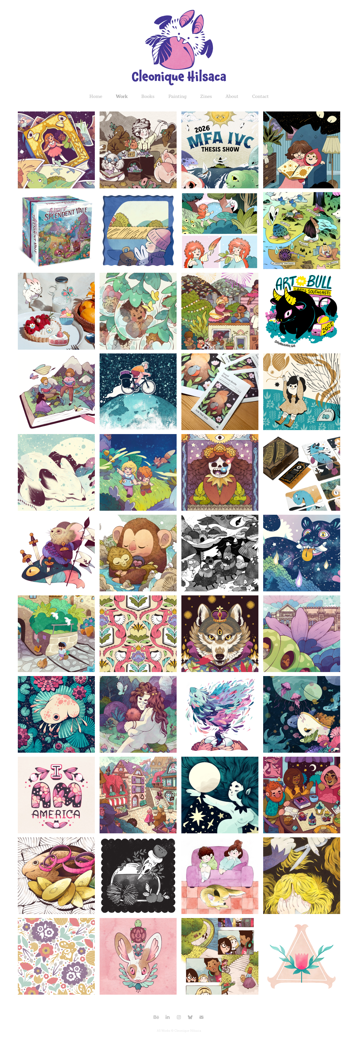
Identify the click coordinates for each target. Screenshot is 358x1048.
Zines (206, 96)
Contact (260, 96)
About (232, 96)
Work (122, 96)
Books (148, 96)
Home (95, 96)
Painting (177, 96)
